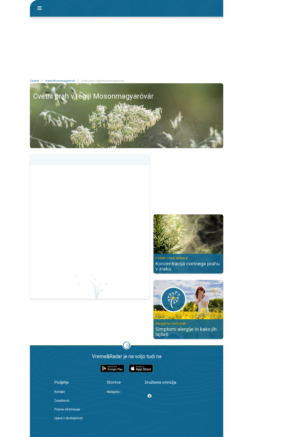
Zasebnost (61, 400)
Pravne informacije (67, 409)
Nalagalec (113, 392)
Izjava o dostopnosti (68, 418)
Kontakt (59, 392)
